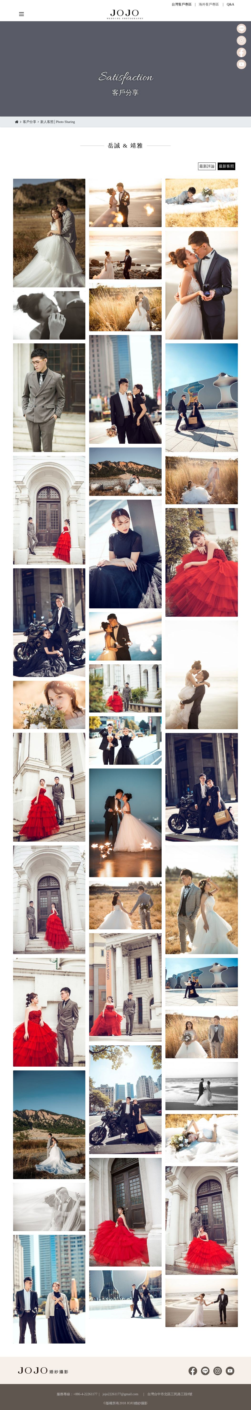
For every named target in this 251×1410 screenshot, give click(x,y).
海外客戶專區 (209, 4)
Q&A (230, 4)
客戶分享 (29, 122)
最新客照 (226, 166)
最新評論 (207, 166)
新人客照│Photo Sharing (57, 122)
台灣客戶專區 (182, 4)
